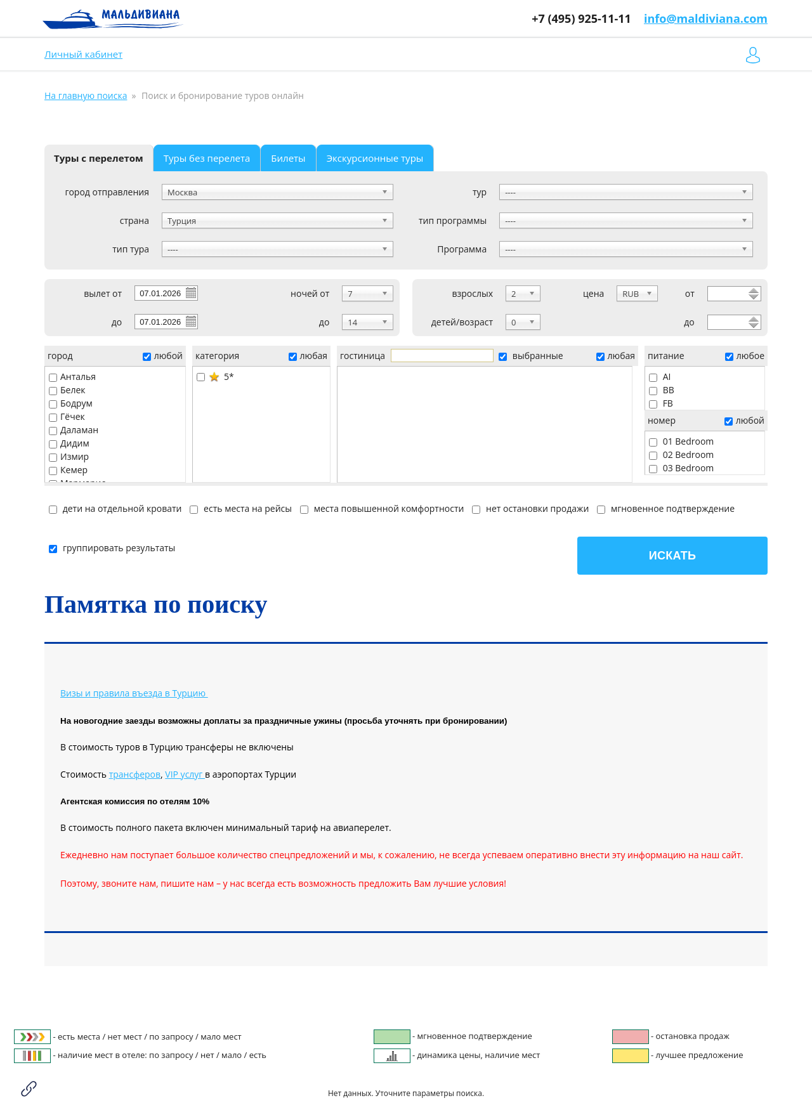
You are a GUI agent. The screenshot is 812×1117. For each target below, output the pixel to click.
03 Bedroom (681, 468)
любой (163, 355)
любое (744, 355)
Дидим (69, 443)
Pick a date (190, 292)
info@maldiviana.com (706, 18)
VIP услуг (185, 774)
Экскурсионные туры (375, 158)
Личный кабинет (83, 54)
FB (661, 403)
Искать (672, 555)
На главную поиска (85, 95)
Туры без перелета (207, 158)
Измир (69, 456)
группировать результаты (112, 548)
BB (661, 390)
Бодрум (71, 403)
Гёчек (67, 416)
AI (660, 376)
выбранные (531, 355)
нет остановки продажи (530, 508)
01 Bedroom (681, 441)
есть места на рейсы (241, 508)
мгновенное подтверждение (666, 508)
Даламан (73, 430)
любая (308, 355)
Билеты (288, 158)
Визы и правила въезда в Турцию (133, 693)
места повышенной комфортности (382, 508)
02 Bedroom (681, 454)
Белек (67, 390)
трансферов (134, 774)
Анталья (72, 376)
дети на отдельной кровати (115, 508)
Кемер (68, 470)
